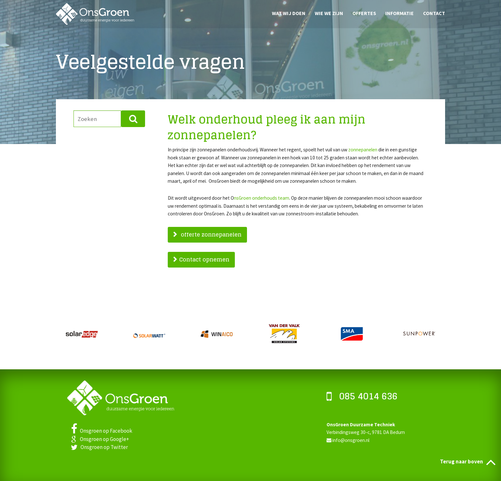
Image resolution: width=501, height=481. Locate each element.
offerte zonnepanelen (210, 234)
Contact (434, 13)
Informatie (399, 13)
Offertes (364, 13)
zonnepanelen (362, 150)
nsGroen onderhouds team (261, 198)
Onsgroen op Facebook (101, 430)
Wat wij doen (288, 13)
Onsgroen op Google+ (100, 439)
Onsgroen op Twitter (99, 447)
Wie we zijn (329, 13)
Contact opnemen (204, 259)
